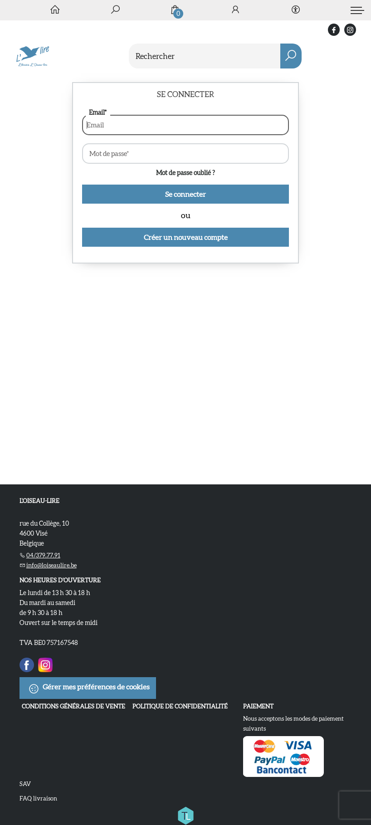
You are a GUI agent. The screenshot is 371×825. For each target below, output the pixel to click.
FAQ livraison (38, 798)
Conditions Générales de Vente (73, 706)
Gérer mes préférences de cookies (89, 688)
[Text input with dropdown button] (201, 56)
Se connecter (185, 194)
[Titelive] (185, 813)
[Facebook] (27, 663)
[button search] (291, 56)
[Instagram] (45, 663)
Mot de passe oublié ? (185, 172)
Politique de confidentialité (180, 706)
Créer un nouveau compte (186, 237)
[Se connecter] (235, 10)
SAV (25, 784)
